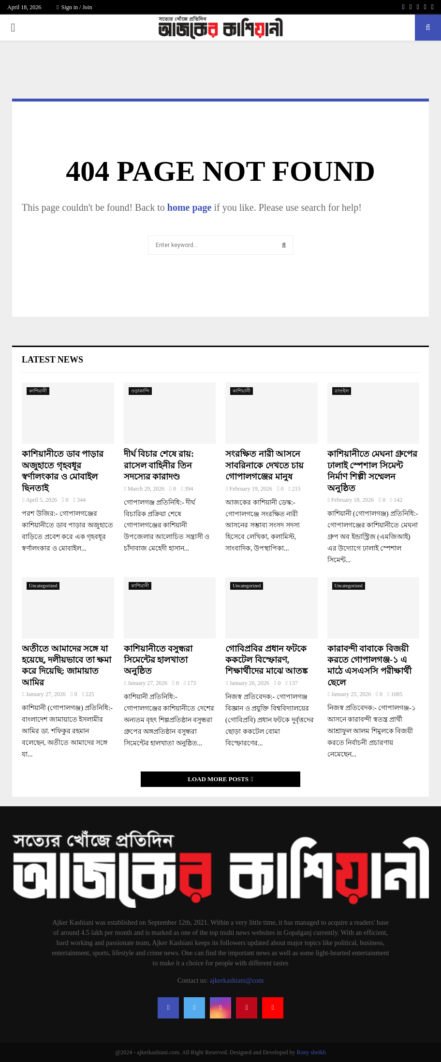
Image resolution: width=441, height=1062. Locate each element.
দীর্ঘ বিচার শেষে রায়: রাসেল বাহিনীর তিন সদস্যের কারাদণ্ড (159, 465)
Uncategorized (43, 585)
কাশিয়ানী (38, 390)
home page (189, 207)
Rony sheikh (310, 1052)
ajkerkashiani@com (237, 980)
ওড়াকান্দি (140, 390)
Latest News (52, 359)
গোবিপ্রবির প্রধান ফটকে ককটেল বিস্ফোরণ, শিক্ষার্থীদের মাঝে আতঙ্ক (266, 660)
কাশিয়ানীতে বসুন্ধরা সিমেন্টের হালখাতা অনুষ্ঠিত (158, 660)
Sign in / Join (74, 7)
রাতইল (342, 390)
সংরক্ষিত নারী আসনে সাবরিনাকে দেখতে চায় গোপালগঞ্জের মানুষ (264, 465)
